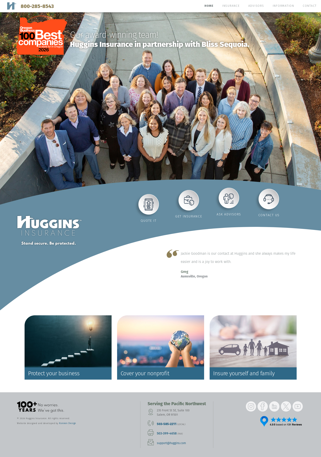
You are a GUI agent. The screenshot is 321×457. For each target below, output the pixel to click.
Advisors (256, 6)
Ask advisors (229, 214)
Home (209, 6)
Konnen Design (67, 423)
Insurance (231, 6)
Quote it (148, 221)
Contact (310, 6)
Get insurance (188, 216)
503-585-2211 (166, 424)
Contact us (269, 215)
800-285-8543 (37, 6)
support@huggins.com (171, 443)
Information (283, 6)
